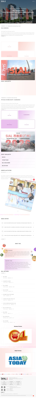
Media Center (11, 386)
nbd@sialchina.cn (11, 392)
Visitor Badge (22, 18)
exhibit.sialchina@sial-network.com (15, 389)
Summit (18, 384)
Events (11, 384)
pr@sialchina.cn (11, 391)
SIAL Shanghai (11, 383)
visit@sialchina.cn (11, 390)
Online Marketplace (4, 386)
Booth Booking (14, 18)
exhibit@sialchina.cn (13, 388)
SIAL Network (4, 384)
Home (4, 383)
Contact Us (18, 386)
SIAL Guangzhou (18, 383)
